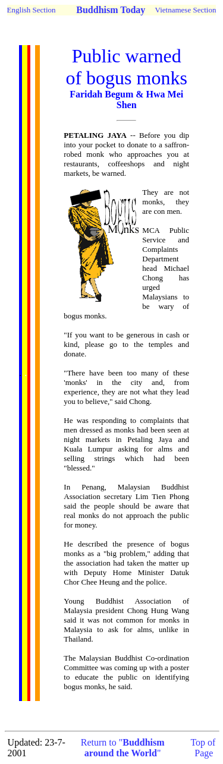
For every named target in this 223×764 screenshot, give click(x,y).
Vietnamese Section (185, 9)
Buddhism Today (110, 10)
